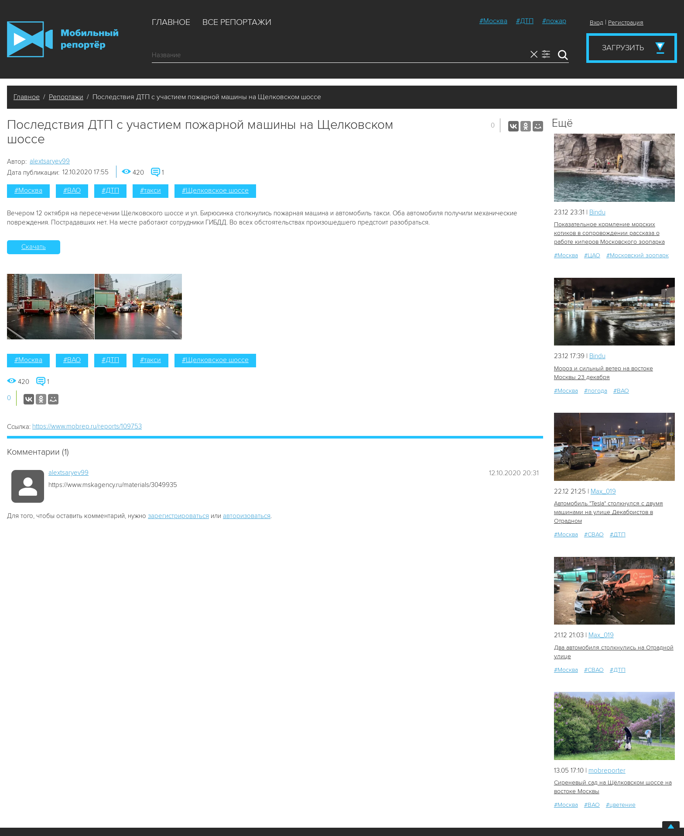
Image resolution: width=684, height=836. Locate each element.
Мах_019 (603, 491)
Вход (596, 22)
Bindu (597, 212)
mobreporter (607, 770)
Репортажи (66, 97)
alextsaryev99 (50, 161)
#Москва (493, 21)
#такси (150, 190)
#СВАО (594, 534)
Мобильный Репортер (62, 39)
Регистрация (625, 22)
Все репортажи (236, 22)
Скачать (33, 247)
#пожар (554, 21)
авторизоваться (246, 516)
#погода (595, 390)
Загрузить (623, 47)
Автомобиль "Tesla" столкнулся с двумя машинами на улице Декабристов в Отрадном (608, 512)
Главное (171, 22)
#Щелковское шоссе (215, 190)
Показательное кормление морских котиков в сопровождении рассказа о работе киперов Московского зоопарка (609, 233)
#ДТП (525, 21)
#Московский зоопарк (637, 255)
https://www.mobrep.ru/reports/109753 (87, 426)
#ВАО (72, 190)
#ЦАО (592, 255)
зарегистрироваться (178, 516)
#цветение (621, 804)
